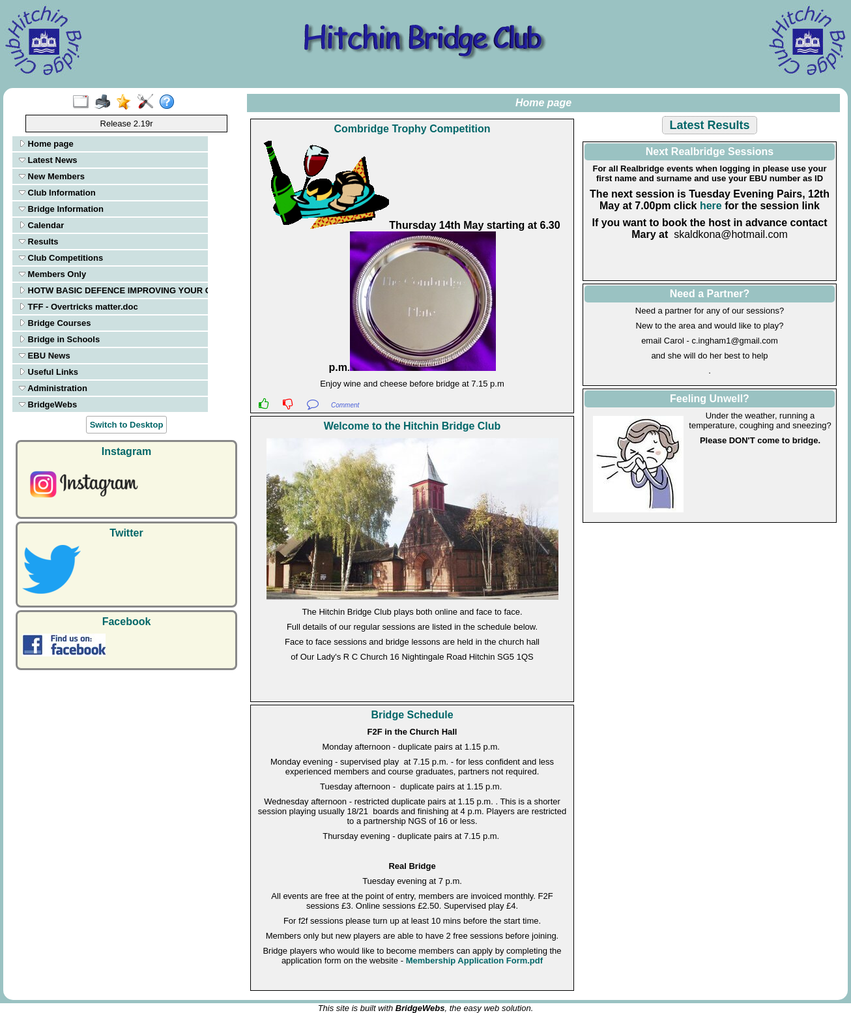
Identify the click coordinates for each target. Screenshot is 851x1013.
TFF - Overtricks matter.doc (78, 307)
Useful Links (48, 372)
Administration (53, 388)
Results (39, 241)
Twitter (126, 532)
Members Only (52, 274)
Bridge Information (61, 209)
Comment (345, 405)
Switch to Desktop (127, 425)
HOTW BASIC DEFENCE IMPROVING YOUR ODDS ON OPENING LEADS (112, 290)
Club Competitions (61, 258)
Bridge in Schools (59, 339)
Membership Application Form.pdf (474, 960)
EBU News (44, 355)
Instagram (126, 451)
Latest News (48, 160)
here (712, 205)
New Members (52, 176)
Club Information (57, 193)
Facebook (126, 621)
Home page (46, 144)
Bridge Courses (55, 323)
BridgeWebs (48, 404)
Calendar (41, 225)
